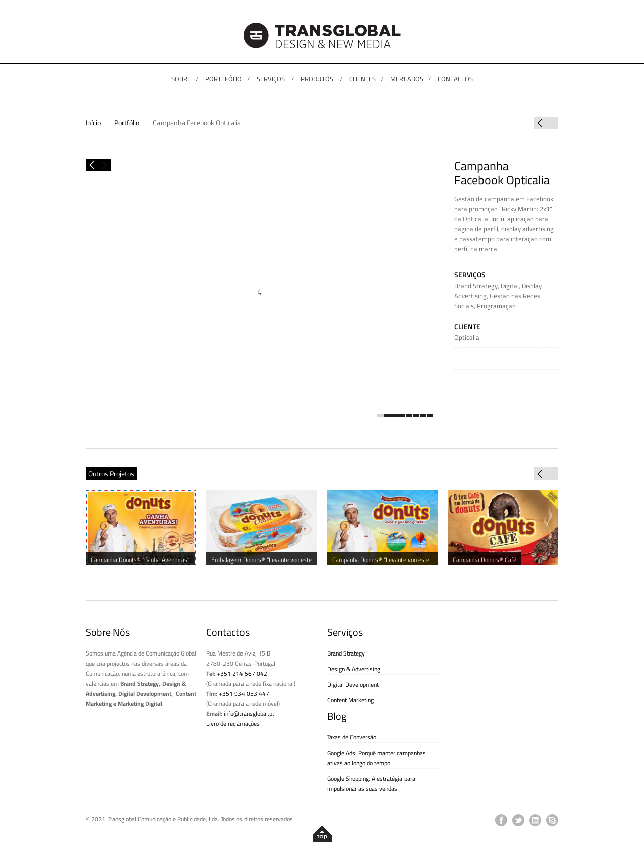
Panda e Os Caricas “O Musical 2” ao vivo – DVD (552, 123)
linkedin (535, 820)
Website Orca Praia (540, 123)
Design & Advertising (353, 669)
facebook (501, 820)
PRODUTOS (317, 79)
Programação (496, 306)
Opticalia (466, 337)
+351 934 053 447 (244, 693)
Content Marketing (350, 700)
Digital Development (353, 684)
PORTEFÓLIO (223, 79)
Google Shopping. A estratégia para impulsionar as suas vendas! (371, 783)
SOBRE (181, 79)
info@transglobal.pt (249, 713)
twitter (518, 820)
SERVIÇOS (271, 79)
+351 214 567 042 (242, 673)
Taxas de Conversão (351, 737)
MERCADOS (406, 79)
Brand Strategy (476, 285)
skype (552, 820)
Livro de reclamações (233, 723)
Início (93, 122)
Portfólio (126, 122)
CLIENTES (362, 79)
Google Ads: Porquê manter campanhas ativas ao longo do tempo (376, 758)
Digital (510, 285)
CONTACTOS (455, 79)
